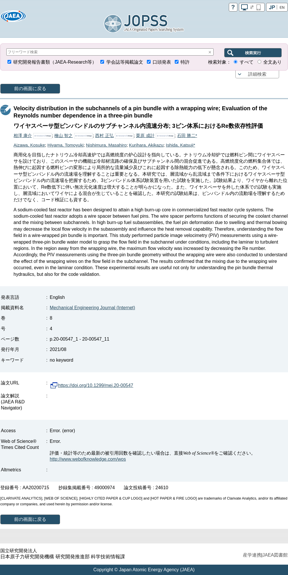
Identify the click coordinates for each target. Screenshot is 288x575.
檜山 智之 (63, 135)
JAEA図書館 (275, 555)
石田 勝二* (187, 135)
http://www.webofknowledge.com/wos (88, 459)
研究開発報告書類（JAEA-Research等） (55, 62)
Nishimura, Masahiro (106, 145)
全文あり (272, 62)
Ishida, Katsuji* (180, 145)
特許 (185, 62)
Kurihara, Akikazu (146, 145)
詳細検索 (257, 74)
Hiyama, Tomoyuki (65, 145)
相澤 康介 (23, 135)
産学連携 (252, 555)
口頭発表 (162, 62)
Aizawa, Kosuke (29, 145)
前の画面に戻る (30, 88)
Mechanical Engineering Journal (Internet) (92, 307)
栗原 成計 (145, 135)
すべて (247, 62)
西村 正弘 (104, 135)
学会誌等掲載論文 (124, 62)
